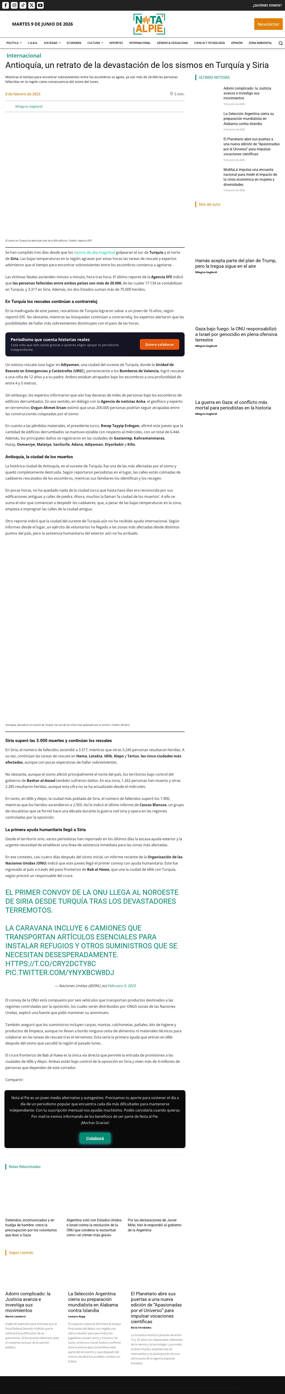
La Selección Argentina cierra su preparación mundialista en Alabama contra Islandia (93, 1239)
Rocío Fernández (141, 1264)
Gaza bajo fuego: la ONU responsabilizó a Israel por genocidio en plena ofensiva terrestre (236, 325)
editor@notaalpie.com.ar (124, 1369)
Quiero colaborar (159, 344)
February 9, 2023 (122, 928)
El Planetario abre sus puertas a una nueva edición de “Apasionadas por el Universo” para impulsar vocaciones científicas (156, 1244)
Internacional (24, 55)
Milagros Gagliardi (29, 106)
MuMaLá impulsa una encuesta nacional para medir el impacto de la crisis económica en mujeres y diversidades (251, 169)
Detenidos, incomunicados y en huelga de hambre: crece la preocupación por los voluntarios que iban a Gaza (31, 1168)
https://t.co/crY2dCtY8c (50, 907)
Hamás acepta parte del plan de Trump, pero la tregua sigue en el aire (235, 254)
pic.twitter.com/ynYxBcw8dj (59, 916)
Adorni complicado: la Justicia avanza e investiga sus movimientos (27, 1239)
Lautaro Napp (76, 1253)
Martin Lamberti (15, 1253)
